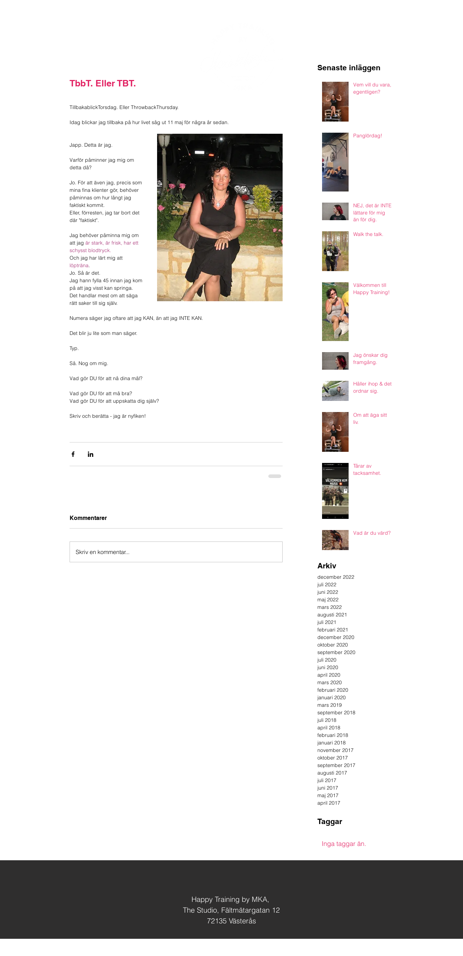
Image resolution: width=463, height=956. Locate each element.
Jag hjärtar (242, 948)
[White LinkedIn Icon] (445, 32)
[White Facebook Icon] (420, 32)
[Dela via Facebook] (73, 454)
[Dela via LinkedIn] (90, 454)
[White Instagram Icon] (432, 32)
